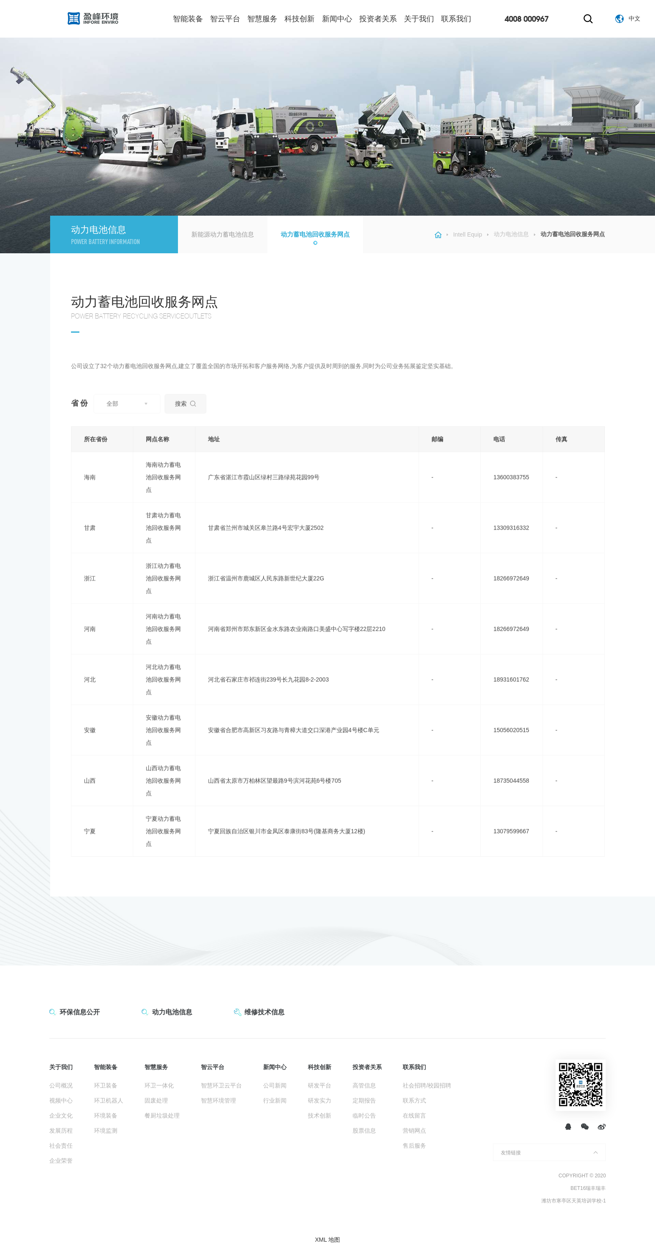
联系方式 (414, 1100)
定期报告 (364, 1100)
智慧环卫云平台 (221, 1085)
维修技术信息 (264, 1012)
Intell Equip (467, 234)
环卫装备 (105, 1085)
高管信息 (364, 1085)
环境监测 (105, 1130)
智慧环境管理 (218, 1100)
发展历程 (61, 1130)
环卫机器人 (108, 1100)
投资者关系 (378, 19)
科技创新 (299, 19)
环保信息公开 (80, 1012)
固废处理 (156, 1100)
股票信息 (364, 1130)
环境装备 (105, 1115)
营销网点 (414, 1130)
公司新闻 (275, 1085)
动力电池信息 (511, 234)
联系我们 (456, 19)
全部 (112, 416)
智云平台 (225, 19)
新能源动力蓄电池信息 (222, 234)
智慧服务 (262, 19)
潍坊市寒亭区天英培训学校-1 (573, 1201)
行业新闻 (275, 1100)
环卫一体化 (159, 1085)
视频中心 (61, 1100)
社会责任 (61, 1145)
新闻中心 (337, 19)
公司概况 (61, 1085)
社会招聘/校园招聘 (427, 1085)
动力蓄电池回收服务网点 (315, 234)
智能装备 (188, 19)
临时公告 (364, 1115)
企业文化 (61, 1115)
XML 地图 (327, 1239)
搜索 (185, 416)
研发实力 (319, 1100)
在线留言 (414, 1115)
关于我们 (419, 19)
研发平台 (319, 1085)
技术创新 (319, 1115)
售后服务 (414, 1145)
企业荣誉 (61, 1160)
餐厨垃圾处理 (162, 1115)
